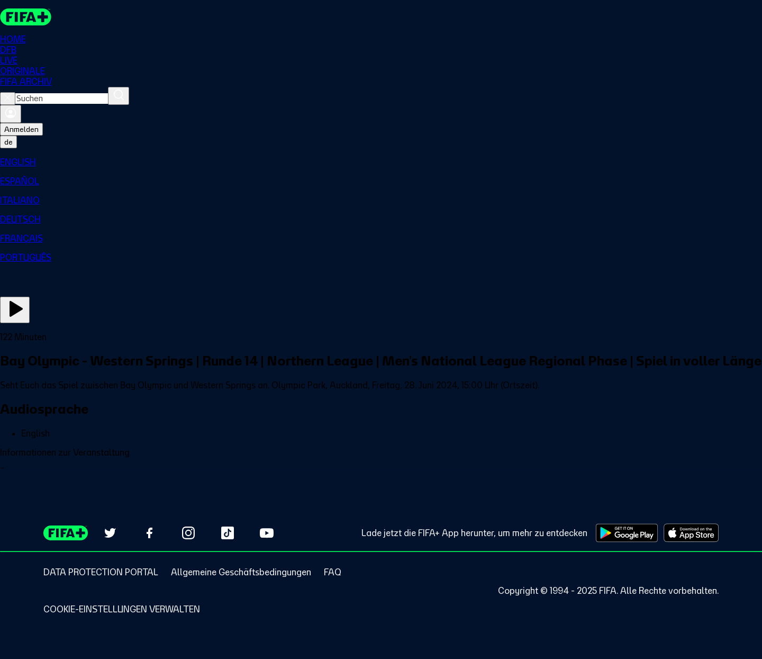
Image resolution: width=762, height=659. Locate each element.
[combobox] (61, 98)
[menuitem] (381, 162)
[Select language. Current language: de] (8, 142)
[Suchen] (118, 96)
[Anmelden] (10, 114)
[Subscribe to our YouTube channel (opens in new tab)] (266, 533)
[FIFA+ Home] (25, 17)
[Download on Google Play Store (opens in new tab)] (626, 533)
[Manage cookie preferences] (121, 609)
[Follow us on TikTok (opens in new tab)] (227, 533)
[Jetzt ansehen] (15, 310)
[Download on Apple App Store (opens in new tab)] (691, 533)
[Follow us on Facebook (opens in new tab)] (149, 533)
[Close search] (7, 98)
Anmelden (21, 129)
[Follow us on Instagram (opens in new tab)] (188, 533)
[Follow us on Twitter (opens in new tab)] (110, 533)
